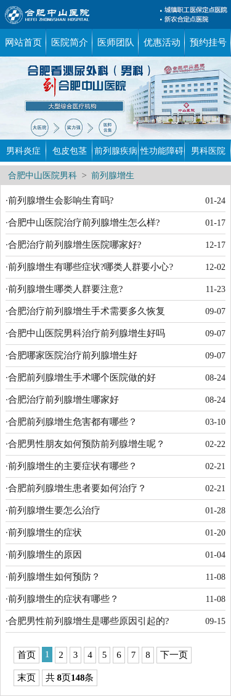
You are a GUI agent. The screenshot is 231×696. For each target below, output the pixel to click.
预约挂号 (208, 42)
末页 (26, 677)
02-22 (215, 444)
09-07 (215, 311)
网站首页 (23, 42)
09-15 (215, 621)
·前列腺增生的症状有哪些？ (62, 599)
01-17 (215, 222)
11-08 (215, 577)
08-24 (215, 377)
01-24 (215, 200)
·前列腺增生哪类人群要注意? (64, 289)
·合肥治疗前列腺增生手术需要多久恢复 (85, 311)
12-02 (215, 267)
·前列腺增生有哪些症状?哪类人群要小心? (89, 267)
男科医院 (208, 151)
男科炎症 (23, 151)
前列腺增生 (112, 175)
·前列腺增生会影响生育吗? (59, 200)
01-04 (215, 555)
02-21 (215, 466)
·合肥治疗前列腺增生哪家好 (62, 400)
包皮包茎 (69, 151)
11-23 (215, 289)
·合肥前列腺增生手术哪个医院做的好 (81, 377)
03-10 (215, 422)
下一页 (174, 655)
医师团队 (115, 42)
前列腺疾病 (115, 151)
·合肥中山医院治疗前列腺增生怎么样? (83, 222)
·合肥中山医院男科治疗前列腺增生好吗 (85, 333)
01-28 (215, 510)
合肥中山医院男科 (42, 175)
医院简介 (69, 42)
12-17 (215, 245)
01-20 (215, 532)
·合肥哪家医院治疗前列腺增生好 (71, 355)
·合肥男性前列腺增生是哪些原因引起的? (87, 621)
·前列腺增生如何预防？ (53, 577)
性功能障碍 (162, 151)
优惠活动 (162, 42)
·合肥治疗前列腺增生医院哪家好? (73, 245)
